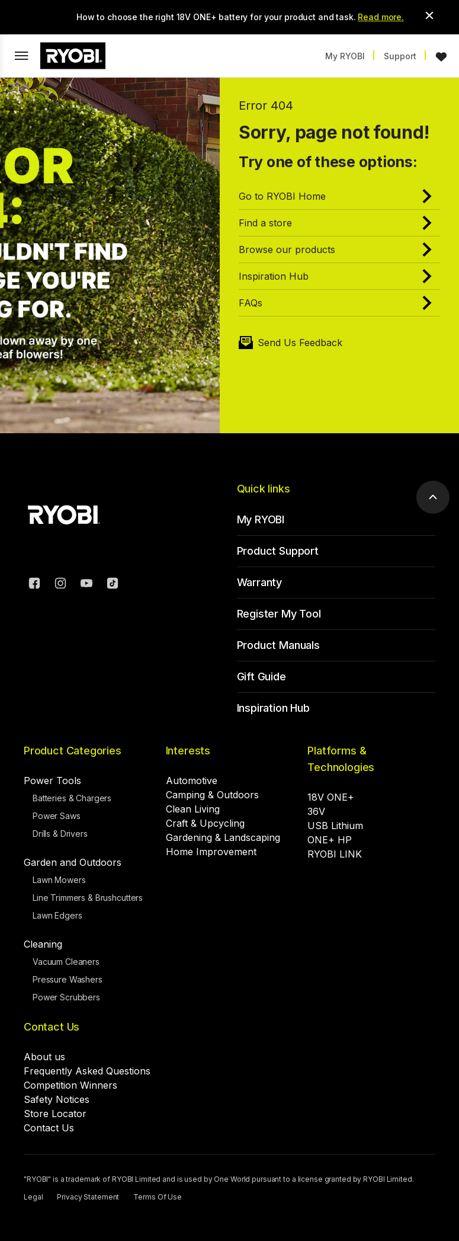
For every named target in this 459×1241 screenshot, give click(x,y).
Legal (33, 1196)
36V (316, 811)
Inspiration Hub (273, 708)
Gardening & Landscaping (223, 837)
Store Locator (55, 1114)
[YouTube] (86, 585)
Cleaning (43, 944)
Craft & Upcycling (205, 823)
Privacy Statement (88, 1196)
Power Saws (57, 816)
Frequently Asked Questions (87, 1071)
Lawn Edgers (57, 915)
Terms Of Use (157, 1196)
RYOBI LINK (334, 854)
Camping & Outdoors (212, 795)
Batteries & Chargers (72, 798)
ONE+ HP (329, 840)
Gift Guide (261, 676)
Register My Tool (279, 613)
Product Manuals (278, 645)
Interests (188, 750)
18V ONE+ (330, 797)
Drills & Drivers (60, 834)
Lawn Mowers (59, 880)
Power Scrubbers (66, 997)
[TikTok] (112, 585)
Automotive (191, 780)
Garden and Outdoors (72, 862)
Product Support (278, 551)
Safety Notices (56, 1099)
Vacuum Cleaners (66, 962)
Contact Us (51, 1027)
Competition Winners (70, 1085)
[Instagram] (60, 585)
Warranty (260, 582)
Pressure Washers (67, 979)
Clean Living (193, 809)
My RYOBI (345, 56)
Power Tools (52, 780)
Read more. (381, 17)
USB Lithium (335, 825)
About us (44, 1057)
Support (400, 56)
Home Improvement (211, 852)
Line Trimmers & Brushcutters (88, 898)
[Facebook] (34, 585)
